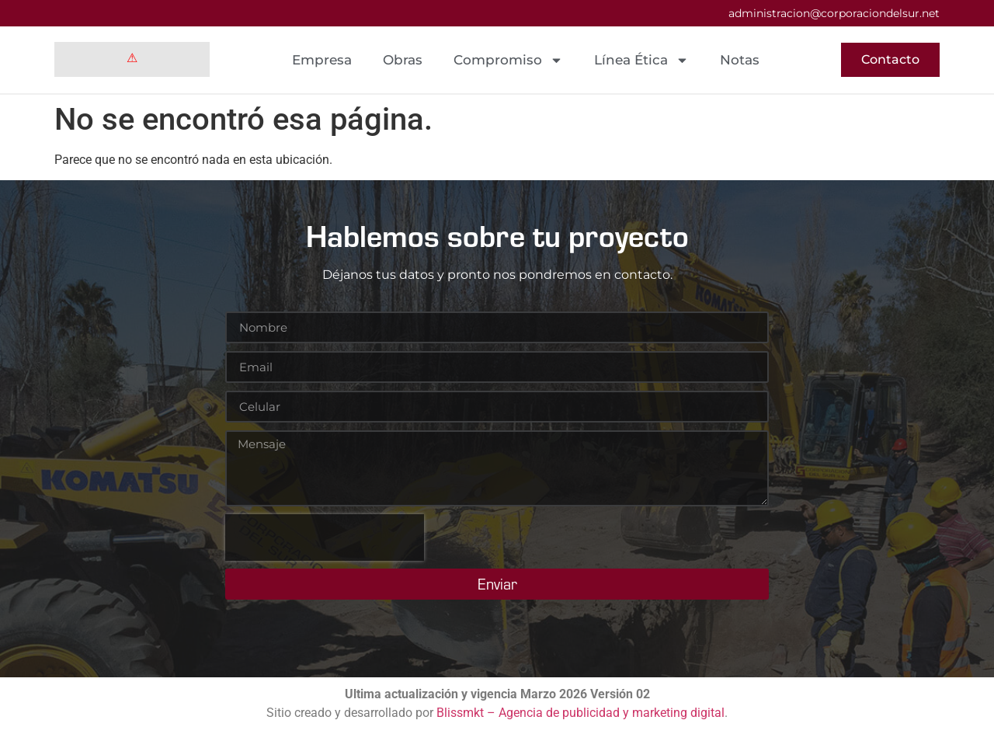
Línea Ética (641, 60)
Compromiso (508, 60)
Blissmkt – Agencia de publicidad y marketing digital (580, 712)
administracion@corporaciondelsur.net (834, 13)
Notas (739, 60)
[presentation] (324, 537)
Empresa (322, 60)
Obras (402, 60)
